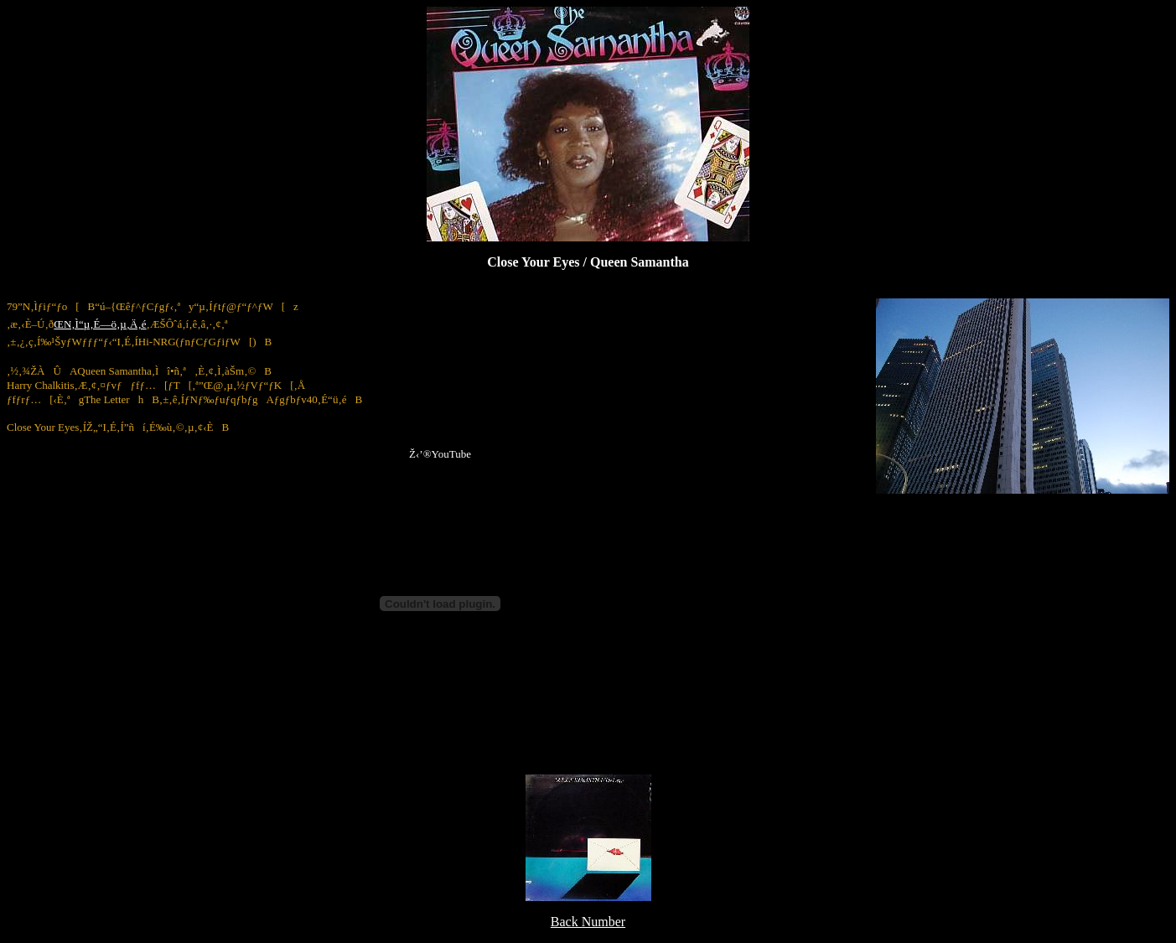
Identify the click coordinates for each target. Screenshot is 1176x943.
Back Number (588, 922)
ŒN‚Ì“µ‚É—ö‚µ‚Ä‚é (100, 324)
